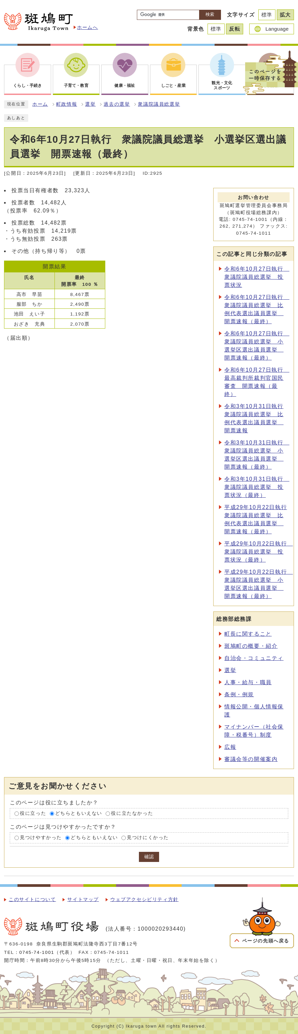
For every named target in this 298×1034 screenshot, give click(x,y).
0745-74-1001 (36, 952)
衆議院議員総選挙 (159, 104)
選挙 (90, 104)
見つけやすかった (41, 837)
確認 (149, 856)
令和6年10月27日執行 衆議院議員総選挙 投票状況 (256, 277)
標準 (266, 15)
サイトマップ (83, 899)
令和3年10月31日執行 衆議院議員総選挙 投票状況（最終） (256, 487)
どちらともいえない (78, 813)
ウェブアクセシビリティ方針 (144, 899)
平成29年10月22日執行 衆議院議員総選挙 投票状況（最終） (258, 552)
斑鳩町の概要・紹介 (250, 646)
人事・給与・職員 (248, 682)
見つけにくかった (148, 837)
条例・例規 (239, 694)
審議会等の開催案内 (250, 759)
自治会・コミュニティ (254, 658)
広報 (230, 747)
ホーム (40, 104)
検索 (210, 14)
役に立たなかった (132, 813)
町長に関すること (248, 634)
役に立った (33, 813)
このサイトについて (32, 899)
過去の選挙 (117, 104)
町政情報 (66, 104)
